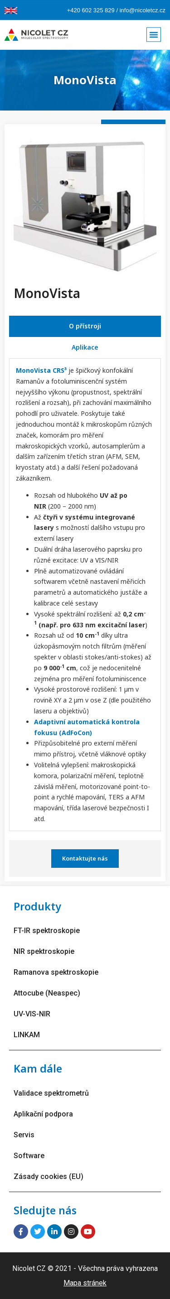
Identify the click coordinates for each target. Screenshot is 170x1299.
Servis (24, 1135)
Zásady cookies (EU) (48, 1176)
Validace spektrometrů (51, 1093)
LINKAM (27, 1034)
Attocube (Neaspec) (47, 993)
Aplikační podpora (43, 1114)
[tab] (85, 326)
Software (29, 1155)
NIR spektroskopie (44, 951)
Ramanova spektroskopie (56, 972)
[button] (153, 31)
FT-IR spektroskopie (47, 930)
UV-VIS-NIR (32, 1014)
